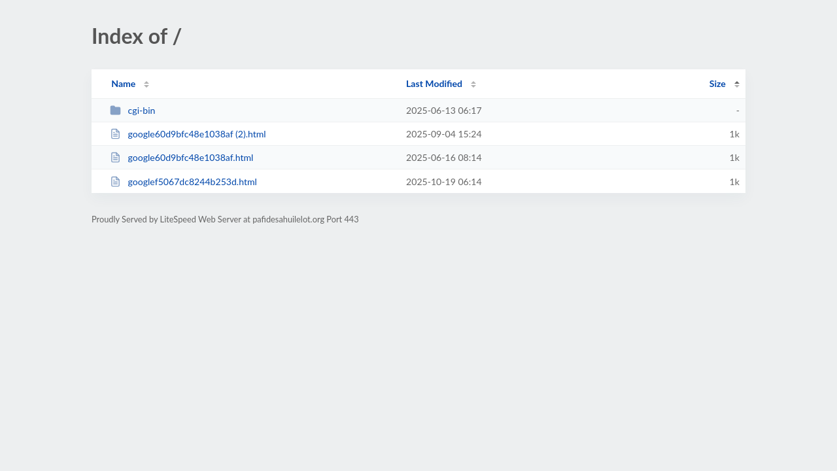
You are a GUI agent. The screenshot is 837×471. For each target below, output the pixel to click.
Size (717, 83)
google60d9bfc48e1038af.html (181, 157)
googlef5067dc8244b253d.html (183, 181)
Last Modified (434, 83)
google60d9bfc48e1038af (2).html (188, 133)
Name (123, 83)
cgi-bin (132, 110)
